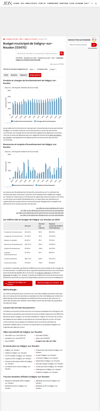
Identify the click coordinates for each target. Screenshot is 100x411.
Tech (22, 3)
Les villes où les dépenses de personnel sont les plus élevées (42, 210)
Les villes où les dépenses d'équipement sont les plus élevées (42, 215)
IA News (16, 3)
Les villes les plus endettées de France (50, 208)
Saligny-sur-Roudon (31, 39)
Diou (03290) (9, 341)
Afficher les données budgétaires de (15, 69)
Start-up (42, 3)
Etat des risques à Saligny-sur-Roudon (49, 364)
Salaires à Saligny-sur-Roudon (16, 353)
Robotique (64, 3)
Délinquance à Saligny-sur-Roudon (48, 369)
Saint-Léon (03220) (43, 338)
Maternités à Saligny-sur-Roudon (48, 361)
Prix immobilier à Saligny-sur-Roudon (18, 355)
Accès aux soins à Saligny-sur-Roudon (49, 366)
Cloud (71, 3)
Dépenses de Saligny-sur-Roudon (16, 283)
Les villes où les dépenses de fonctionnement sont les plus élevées (40, 213)
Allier (21, 39)
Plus (86, 3)
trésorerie (6, 275)
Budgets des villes (12, 39)
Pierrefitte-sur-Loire (30, 58)
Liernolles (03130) (42, 335)
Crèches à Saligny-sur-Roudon (47, 358)
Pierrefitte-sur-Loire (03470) (15, 335)
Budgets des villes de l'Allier (46, 341)
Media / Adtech (31, 3)
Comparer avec (42, 69)
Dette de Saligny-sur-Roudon (49, 282)
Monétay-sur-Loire (44, 58)
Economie (79, 3)
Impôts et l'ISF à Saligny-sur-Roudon (18, 358)
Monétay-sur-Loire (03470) (15, 338)
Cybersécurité (52, 3)
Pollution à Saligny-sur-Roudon (47, 372)
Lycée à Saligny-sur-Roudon (46, 355)
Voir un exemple (92, 48)
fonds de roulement (44, 273)
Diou (53, 58)
